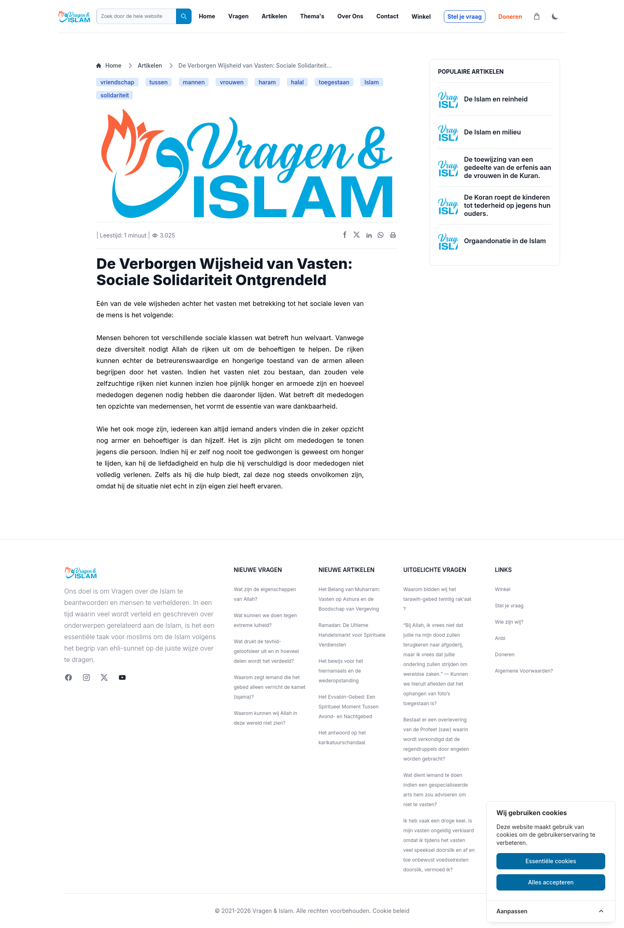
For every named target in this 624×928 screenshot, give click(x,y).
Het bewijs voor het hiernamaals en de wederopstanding (341, 671)
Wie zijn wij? (509, 622)
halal (297, 82)
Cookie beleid (391, 910)
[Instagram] (86, 677)
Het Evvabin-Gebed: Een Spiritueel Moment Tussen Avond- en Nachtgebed (349, 706)
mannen (194, 82)
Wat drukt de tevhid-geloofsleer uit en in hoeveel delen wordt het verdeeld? (266, 651)
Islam (371, 82)
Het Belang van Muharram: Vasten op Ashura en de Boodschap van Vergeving (349, 599)
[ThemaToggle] (555, 16)
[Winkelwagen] (537, 16)
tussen (159, 82)
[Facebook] (68, 677)
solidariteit (114, 95)
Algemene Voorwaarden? (524, 671)
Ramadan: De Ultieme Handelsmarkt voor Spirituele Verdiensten (352, 635)
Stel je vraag (465, 16)
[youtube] (122, 677)
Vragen (238, 16)
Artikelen (274, 16)
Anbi (500, 638)
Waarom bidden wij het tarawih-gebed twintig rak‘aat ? (438, 599)
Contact (387, 16)
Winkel (421, 16)
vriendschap (117, 82)
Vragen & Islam (272, 910)
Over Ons (350, 16)
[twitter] (104, 677)
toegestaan (334, 82)
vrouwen (231, 82)
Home (207, 16)
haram (267, 82)
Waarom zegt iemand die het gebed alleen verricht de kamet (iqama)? (270, 687)
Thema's (312, 16)
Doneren (510, 16)
